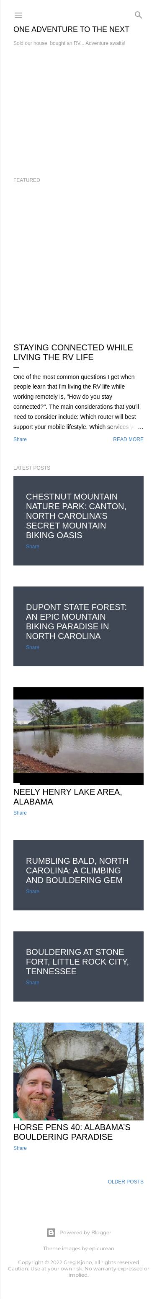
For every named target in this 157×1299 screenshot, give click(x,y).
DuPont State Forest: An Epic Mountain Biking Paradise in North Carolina (76, 621)
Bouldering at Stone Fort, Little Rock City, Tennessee (77, 961)
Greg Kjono (78, 1262)
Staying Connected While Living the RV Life (73, 352)
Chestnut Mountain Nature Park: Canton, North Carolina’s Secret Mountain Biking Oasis (76, 516)
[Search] (139, 13)
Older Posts (126, 1182)
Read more (128, 439)
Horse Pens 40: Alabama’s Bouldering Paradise (72, 1132)
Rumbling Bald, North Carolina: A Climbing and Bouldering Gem (77, 870)
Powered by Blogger (78, 1233)
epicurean (101, 1248)
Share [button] (20, 439)
